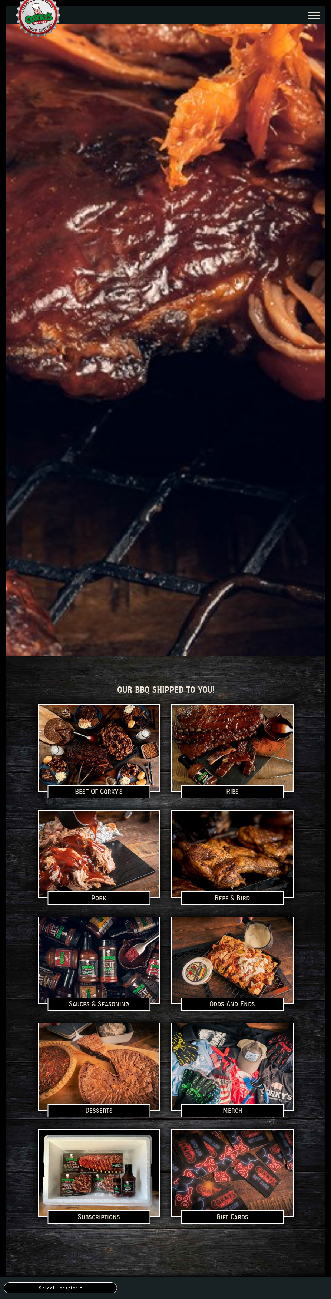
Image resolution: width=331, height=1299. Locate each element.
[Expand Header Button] (314, 15)
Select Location (59, 1287)
